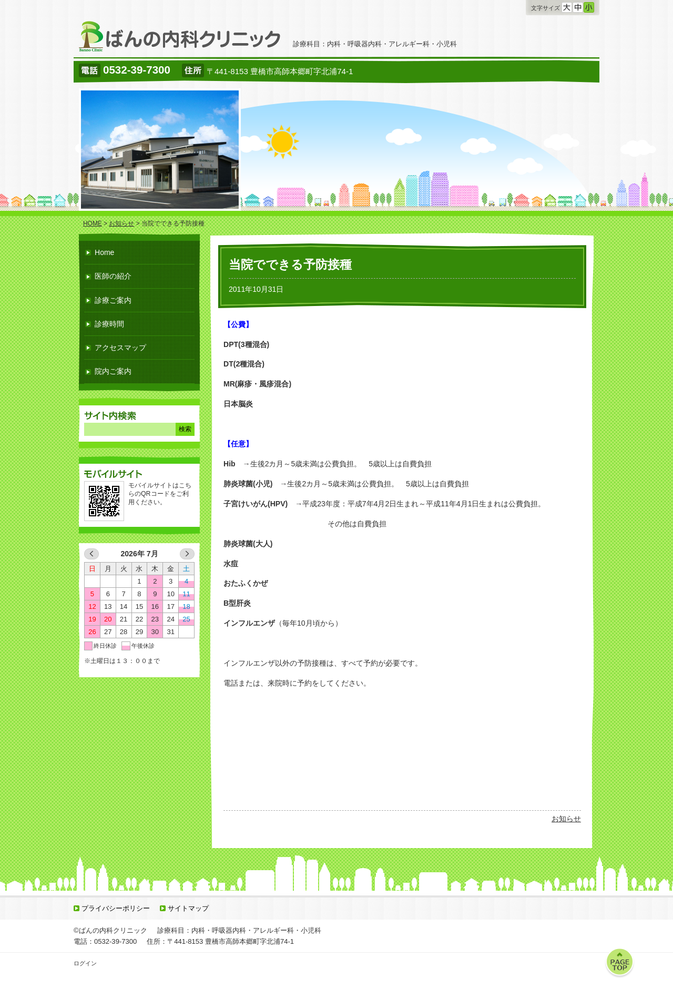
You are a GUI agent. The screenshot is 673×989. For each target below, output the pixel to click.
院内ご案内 (113, 371)
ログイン (85, 963)
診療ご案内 (113, 300)
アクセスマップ (120, 347)
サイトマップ (188, 908)
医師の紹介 (113, 276)
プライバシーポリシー (115, 908)
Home (104, 252)
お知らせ (566, 818)
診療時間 (109, 324)
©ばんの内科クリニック (110, 930)
